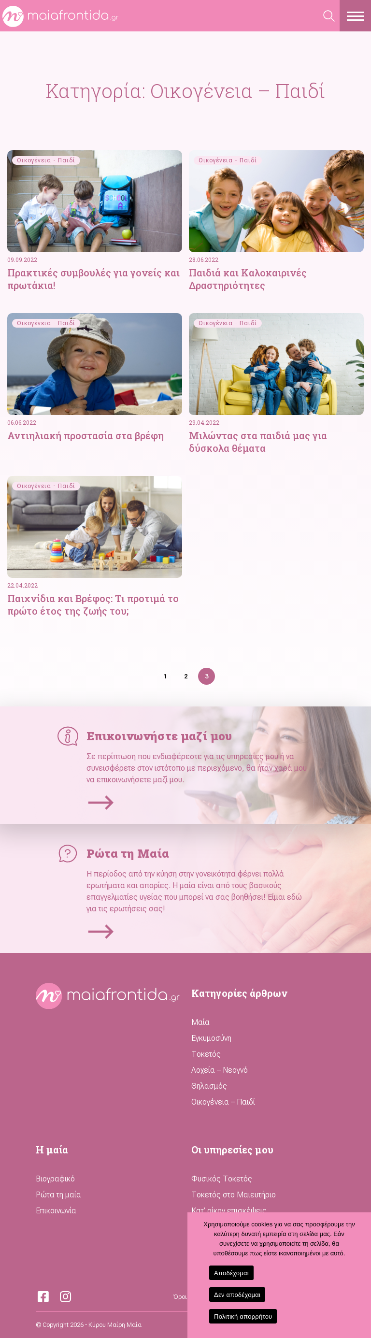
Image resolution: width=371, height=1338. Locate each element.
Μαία (200, 1022)
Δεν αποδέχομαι (237, 1294)
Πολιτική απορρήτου (243, 1316)
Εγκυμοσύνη (211, 1038)
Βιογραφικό (55, 1178)
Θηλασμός (209, 1086)
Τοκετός (206, 1054)
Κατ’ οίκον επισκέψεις (229, 1210)
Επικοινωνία (56, 1210)
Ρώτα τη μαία (58, 1194)
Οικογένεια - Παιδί (46, 160)
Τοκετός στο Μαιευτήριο (233, 1194)
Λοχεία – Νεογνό (219, 1070)
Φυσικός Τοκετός (221, 1178)
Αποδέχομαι (231, 1273)
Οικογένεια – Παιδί (223, 1102)
